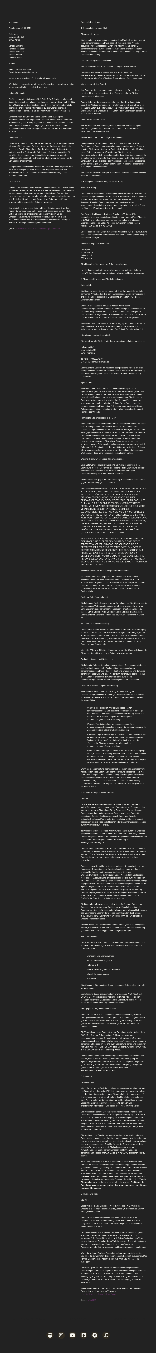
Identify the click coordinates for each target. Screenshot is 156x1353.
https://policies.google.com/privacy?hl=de (99, 1294)
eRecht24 (92, 1300)
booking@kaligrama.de (28, 1319)
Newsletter (78, 1319)
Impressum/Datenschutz (128, 1319)
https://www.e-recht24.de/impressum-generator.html (37, 229)
